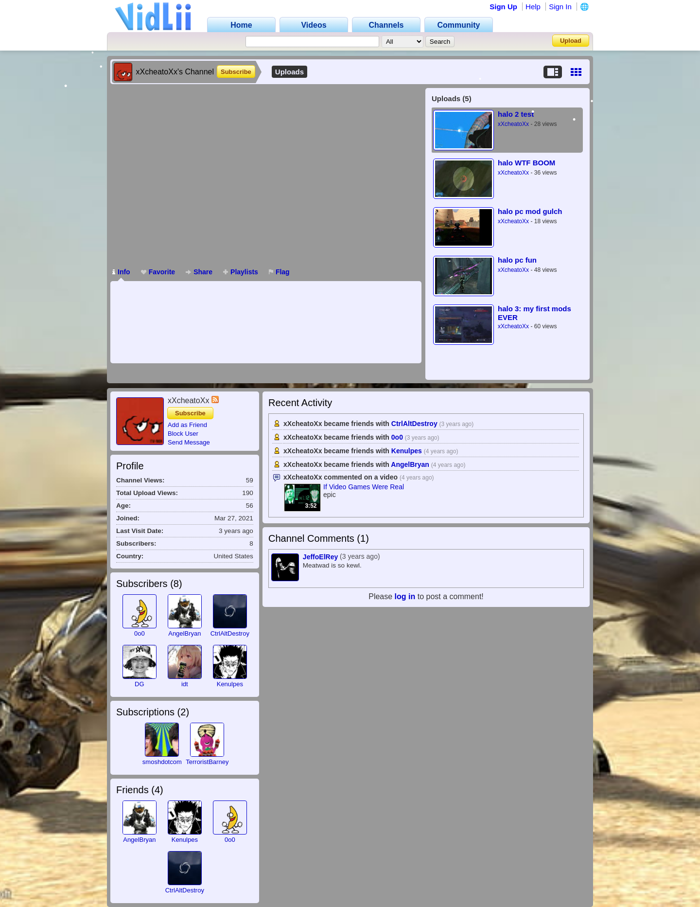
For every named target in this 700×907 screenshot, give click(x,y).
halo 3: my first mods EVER (534, 312)
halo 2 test (516, 114)
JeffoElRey (320, 557)
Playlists (240, 272)
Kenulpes (230, 684)
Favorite (158, 272)
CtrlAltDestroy (229, 633)
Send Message (189, 442)
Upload (570, 40)
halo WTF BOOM (526, 163)
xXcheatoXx (513, 124)
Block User (183, 433)
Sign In (560, 6)
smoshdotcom (162, 761)
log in (405, 596)
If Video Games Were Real (363, 487)
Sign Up (503, 6)
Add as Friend (187, 424)
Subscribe (236, 71)
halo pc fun (517, 260)
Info (121, 272)
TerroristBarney (207, 761)
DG (139, 684)
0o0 (139, 633)
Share (199, 272)
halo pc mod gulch (530, 211)
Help (533, 6)
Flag (279, 272)
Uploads (289, 72)
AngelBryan (184, 633)
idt (184, 684)
